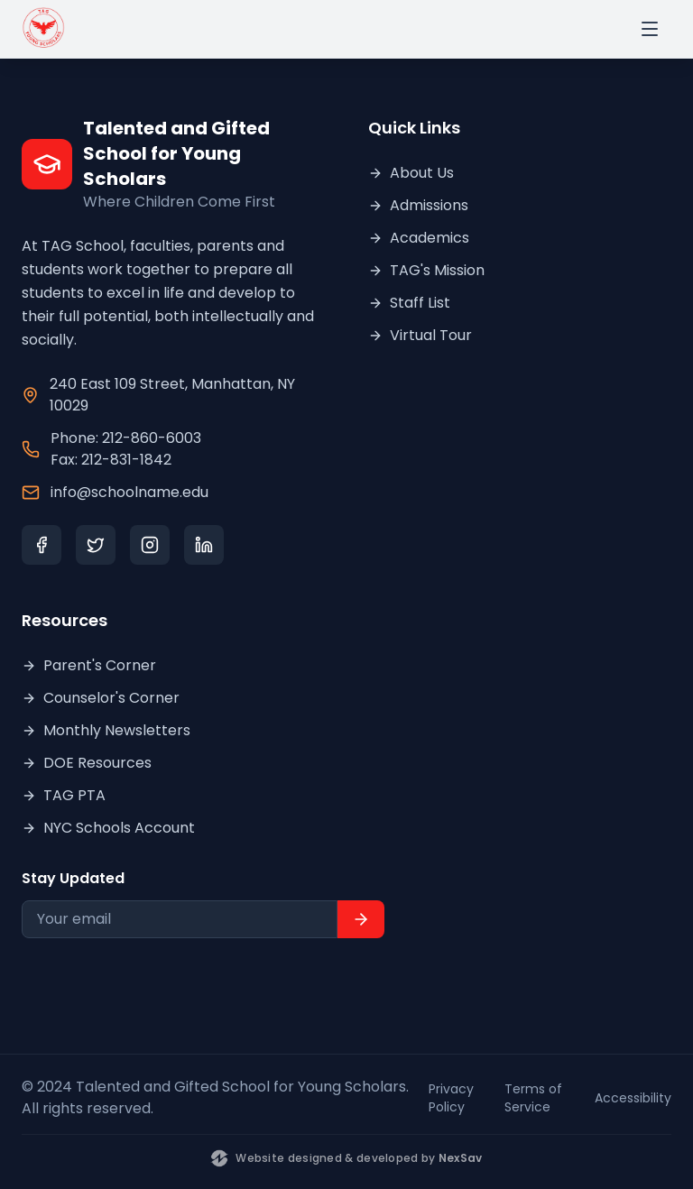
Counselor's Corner (101, 697)
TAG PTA (64, 795)
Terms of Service (533, 1098)
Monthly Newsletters (106, 730)
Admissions (418, 205)
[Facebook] (41, 545)
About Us (411, 172)
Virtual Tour (420, 335)
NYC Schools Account (108, 827)
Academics (418, 237)
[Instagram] (150, 545)
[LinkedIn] (204, 545)
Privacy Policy (451, 1098)
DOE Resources (87, 762)
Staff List (409, 302)
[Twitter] (96, 545)
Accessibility (633, 1098)
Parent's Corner (89, 665)
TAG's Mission (426, 270)
